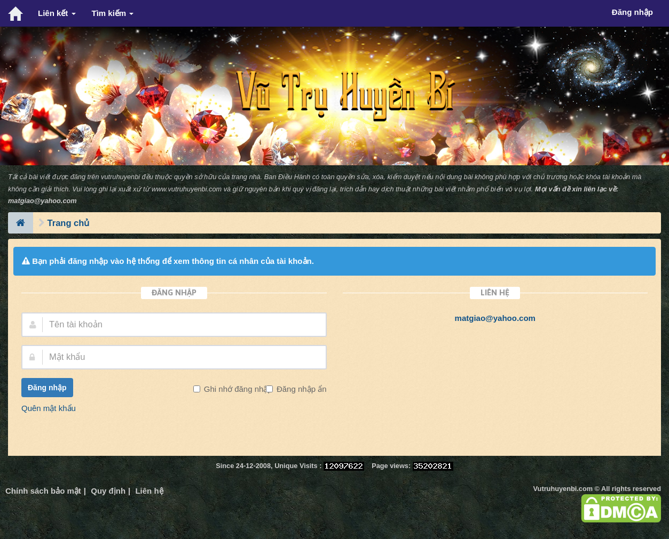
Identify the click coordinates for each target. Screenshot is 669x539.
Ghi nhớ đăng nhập (237, 388)
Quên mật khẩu (48, 408)
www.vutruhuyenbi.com (187, 189)
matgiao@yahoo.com (42, 201)
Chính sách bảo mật (43, 490)
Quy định (108, 490)
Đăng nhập (47, 387)
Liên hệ (149, 490)
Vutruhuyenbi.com (563, 489)
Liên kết (57, 13)
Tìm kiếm (113, 13)
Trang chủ (69, 223)
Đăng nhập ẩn (300, 388)
